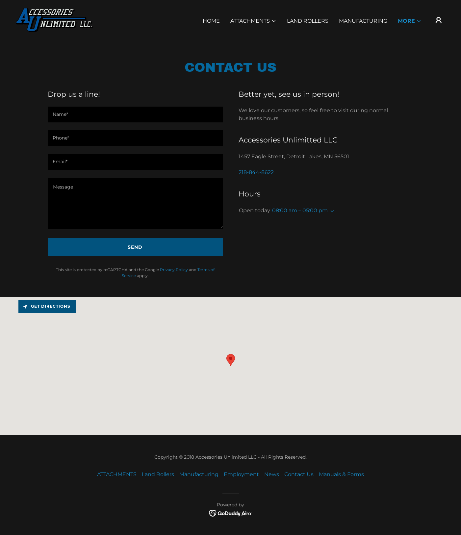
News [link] (271, 474)
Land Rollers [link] (307, 21)
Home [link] (211, 21)
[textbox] (135, 114)
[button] (253, 21)
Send (135, 247)
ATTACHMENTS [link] (117, 474)
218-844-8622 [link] (256, 172)
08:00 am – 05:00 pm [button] (300, 210)
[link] (54, 19)
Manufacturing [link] (363, 21)
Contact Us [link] (299, 474)
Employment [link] (241, 474)
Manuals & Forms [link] (341, 474)
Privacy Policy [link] (174, 269)
